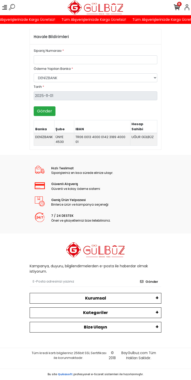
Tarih (39, 86)
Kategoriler (95, 313)
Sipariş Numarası (49, 50)
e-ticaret (97, 374)
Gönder (44, 111)
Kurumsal (95, 298)
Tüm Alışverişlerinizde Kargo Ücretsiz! (95, 19)
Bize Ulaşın (95, 327)
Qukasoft (65, 374)
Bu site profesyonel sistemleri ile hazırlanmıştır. (95, 374)
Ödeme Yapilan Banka (53, 68)
